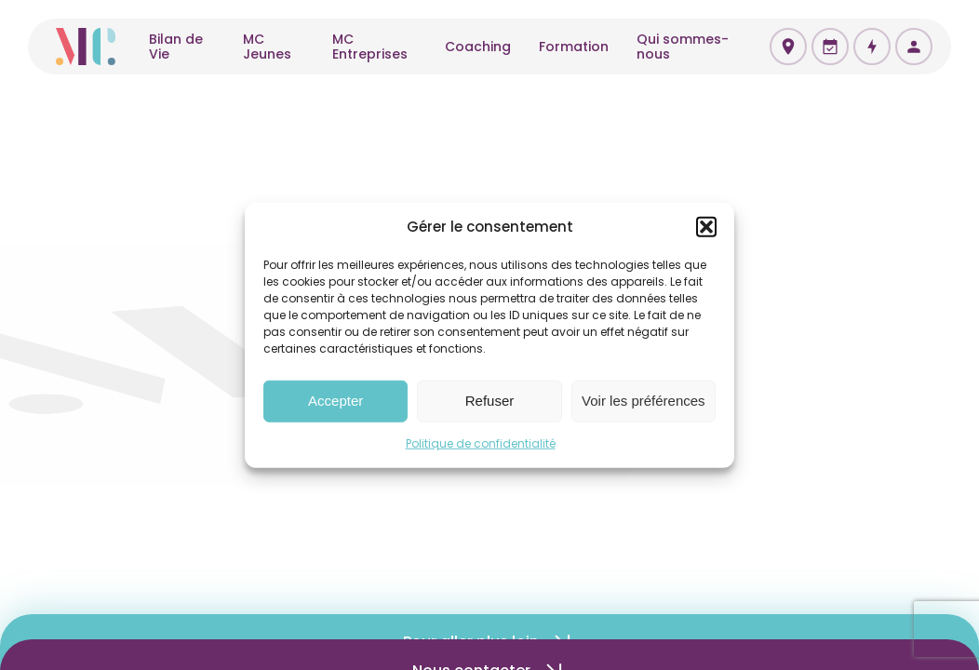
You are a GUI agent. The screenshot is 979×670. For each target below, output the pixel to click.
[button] (706, 227)
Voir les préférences (643, 401)
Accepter (335, 401)
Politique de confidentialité (481, 442)
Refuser (490, 401)
